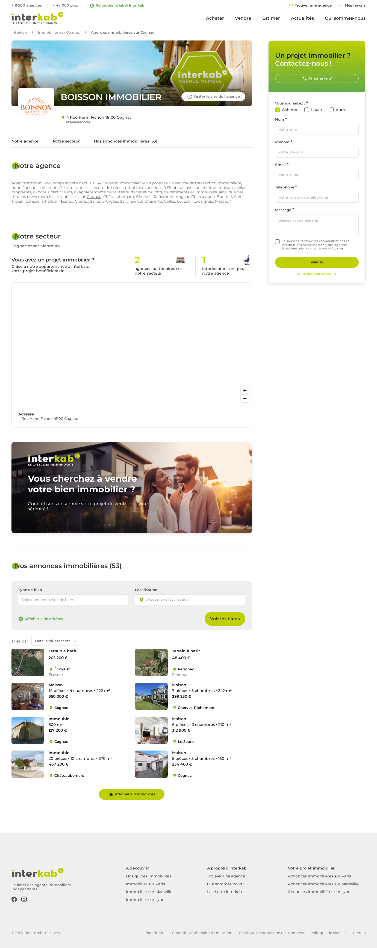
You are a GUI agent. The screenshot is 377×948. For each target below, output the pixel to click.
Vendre (243, 18)
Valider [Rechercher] (317, 262)
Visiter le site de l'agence (213, 96)
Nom (279, 119)
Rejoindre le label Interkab (117, 5)
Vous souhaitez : (290, 103)
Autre (341, 109)
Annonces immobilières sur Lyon (319, 891)
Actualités (302, 18)
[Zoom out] (245, 398)
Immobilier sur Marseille (149, 891)
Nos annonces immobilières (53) (125, 141)
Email (280, 165)
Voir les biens (225, 618)
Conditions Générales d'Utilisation (202, 932)
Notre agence (25, 141)
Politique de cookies (328, 932)
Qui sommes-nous (345, 18)
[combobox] (190, 599)
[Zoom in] (245, 390)
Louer (316, 109)
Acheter (215, 18)
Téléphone (284, 187)
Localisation (146, 590)
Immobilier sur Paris (145, 884)
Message (283, 210)
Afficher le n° (317, 78)
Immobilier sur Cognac (59, 32)
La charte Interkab (224, 891)
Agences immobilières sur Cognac (122, 32)
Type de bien (30, 590)
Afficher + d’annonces (131, 794)
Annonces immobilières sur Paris (319, 876)
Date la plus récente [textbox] (53, 641)
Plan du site (155, 932)
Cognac (94, 196)
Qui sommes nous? (225, 884)
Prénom (282, 142)
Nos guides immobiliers (149, 876)
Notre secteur (66, 141)
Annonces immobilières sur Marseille (323, 884)
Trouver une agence (226, 876)
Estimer (271, 18)
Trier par (19, 641)
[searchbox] (172, 599)
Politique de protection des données (271, 932)
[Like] (38, 655)
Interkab (19, 32)
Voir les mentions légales (316, 274)
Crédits (359, 932)
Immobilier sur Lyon (145, 899)
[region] (132, 344)
